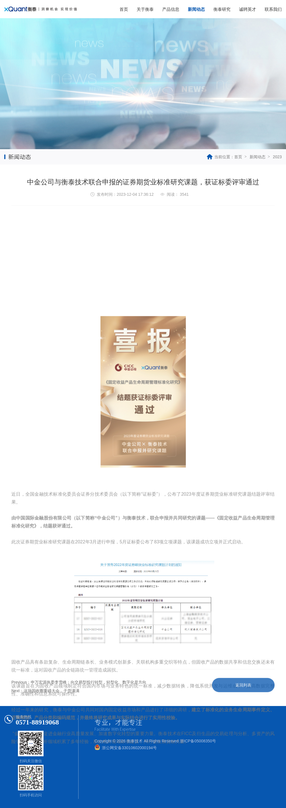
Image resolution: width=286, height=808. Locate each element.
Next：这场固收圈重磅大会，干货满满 (45, 700)
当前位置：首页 (224, 157)
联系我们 (273, 9)
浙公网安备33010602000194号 (129, 747)
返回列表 (243, 694)
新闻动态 (196, 9)
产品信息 (170, 9)
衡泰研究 (222, 9)
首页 (124, 9)
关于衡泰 (145, 9)
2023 (277, 157)
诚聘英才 (247, 9)
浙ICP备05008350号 (198, 741)
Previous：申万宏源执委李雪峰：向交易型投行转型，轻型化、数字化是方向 (78, 691)
